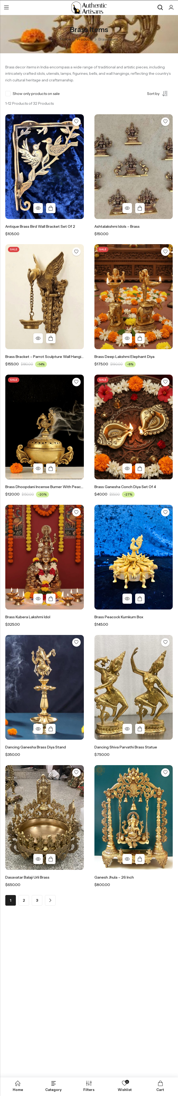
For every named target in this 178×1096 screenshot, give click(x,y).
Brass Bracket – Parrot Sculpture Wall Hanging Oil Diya (52, 356)
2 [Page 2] (24, 900)
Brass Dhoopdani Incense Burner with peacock (46, 486)
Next (50, 900)
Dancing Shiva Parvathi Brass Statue (125, 747)
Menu (6, 7)
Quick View (38, 208)
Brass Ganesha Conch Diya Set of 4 (125, 486)
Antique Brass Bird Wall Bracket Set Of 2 (40, 226)
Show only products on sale (36, 93)
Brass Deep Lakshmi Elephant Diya (124, 356)
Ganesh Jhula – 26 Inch (114, 877)
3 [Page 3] (37, 900)
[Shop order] (160, 94)
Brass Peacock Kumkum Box (118, 617)
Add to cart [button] (51, 208)
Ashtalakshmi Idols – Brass (117, 226)
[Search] (160, 7)
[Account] (171, 7)
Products (85, 39)
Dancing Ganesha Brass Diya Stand (35, 747)
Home (65, 39)
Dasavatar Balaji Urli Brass (27, 877)
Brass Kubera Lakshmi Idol (27, 617)
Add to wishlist (76, 121)
